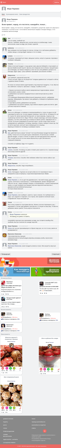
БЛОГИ (5, 425)
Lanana (10, 56)
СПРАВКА (5, 434)
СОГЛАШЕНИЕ (6, 442)
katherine (11, 48)
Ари (9, 38)
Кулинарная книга (12, 14)
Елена (10, 212)
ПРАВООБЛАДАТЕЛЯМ (8, 431)
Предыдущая (5, 254)
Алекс (10, 110)
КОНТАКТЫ (15, 439)
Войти (56, 2)
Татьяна (10, 64)
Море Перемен (13, 9)
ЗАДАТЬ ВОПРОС (7, 439)
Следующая (56, 254)
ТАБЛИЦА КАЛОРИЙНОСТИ (38, 422)
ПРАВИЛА (12, 442)
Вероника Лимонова (14, 234)
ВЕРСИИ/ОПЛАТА (7, 436)
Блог (3, 14)
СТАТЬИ (5, 428)
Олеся (10, 202)
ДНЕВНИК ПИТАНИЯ (8, 418)
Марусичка (11, 75)
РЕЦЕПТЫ (5, 422)
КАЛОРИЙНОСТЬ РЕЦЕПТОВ (39, 425)
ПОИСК (33, 418)
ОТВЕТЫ (34, 428)
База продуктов (24, 14)
